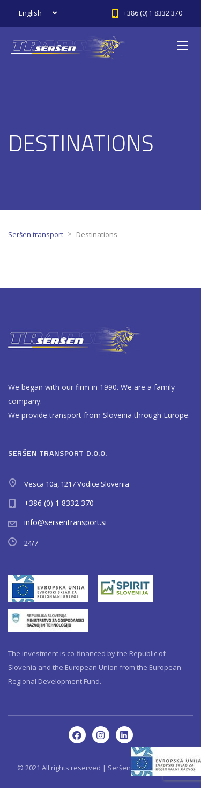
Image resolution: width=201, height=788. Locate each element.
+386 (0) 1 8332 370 (59, 503)
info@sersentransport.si (65, 522)
